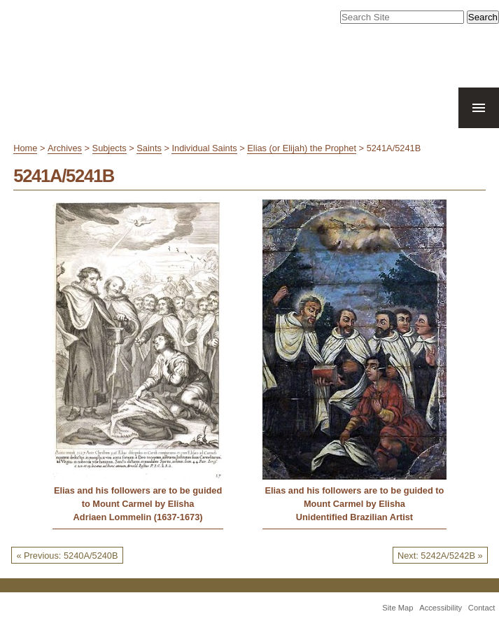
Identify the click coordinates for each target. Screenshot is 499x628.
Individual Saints (204, 148)
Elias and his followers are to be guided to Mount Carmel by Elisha (138, 497)
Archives (65, 148)
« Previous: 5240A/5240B (67, 555)
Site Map (397, 607)
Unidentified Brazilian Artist (354, 517)
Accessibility (440, 607)
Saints (149, 148)
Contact (482, 607)
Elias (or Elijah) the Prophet (301, 148)
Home (25, 148)
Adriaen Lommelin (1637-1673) (138, 517)
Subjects (109, 148)
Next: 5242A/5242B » (440, 555)
